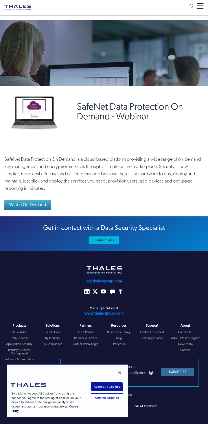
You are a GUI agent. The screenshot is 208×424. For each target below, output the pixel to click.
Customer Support (152, 332)
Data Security (19, 338)
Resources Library (119, 332)
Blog (119, 338)
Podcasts (119, 344)
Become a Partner (85, 338)
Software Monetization (19, 359)
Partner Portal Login (85, 344)
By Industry (52, 338)
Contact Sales (104, 240)
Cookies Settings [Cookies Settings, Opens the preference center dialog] (107, 397)
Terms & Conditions (145, 406)
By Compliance (52, 344)
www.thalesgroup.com (104, 314)
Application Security (19, 344)
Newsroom (185, 344)
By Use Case (53, 332)
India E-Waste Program (185, 338)
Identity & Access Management (19, 352)
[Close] (120, 372)
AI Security (19, 332)
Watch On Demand (27, 205)
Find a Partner (86, 332)
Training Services (152, 338)
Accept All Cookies (107, 386)
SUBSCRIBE (177, 372)
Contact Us (185, 332)
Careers (185, 350)
